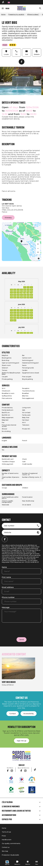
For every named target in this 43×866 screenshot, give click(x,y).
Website (7, 532)
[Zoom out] (38, 248)
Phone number (8, 597)
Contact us (5, 847)
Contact (12, 714)
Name (4, 567)
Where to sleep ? (33, 14)
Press (4, 836)
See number (9, 526)
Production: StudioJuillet (10, 855)
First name (6, 577)
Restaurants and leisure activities (16, 811)
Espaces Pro (7, 819)
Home (3, 14)
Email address (8, 587)
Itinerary (8, 218)
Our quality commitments (11, 843)
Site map (5, 851)
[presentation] (19, 629)
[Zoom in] (38, 244)
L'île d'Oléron (7, 802)
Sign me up (21, 741)
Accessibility (28, 714)
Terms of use (6, 832)
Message (5, 607)
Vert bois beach (9, 682)
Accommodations (9, 815)
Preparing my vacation (16, 14)
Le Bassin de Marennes (11, 807)
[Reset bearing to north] (38, 252)
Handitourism (6, 839)
